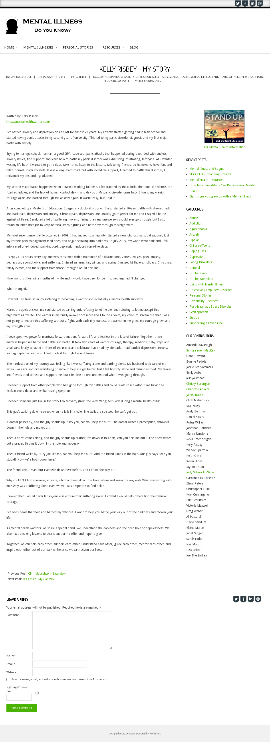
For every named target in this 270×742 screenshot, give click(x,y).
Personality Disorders (203, 301)
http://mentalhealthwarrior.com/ (28, 121)
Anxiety (194, 234)
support (123, 80)
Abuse (193, 218)
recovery (110, 80)
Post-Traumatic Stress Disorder (210, 306)
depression (143, 76)
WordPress (155, 733)
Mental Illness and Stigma (206, 168)
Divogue (130, 733)
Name (11, 655)
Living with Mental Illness (206, 284)
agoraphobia (114, 76)
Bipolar (194, 240)
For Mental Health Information (224, 147)
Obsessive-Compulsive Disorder (210, 290)
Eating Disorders (200, 262)
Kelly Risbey (160, 76)
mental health (179, 76)
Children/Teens (199, 245)
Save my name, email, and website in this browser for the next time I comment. (59, 679)
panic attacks (230, 76)
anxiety (129, 76)
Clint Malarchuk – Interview (47, 573)
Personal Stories (200, 295)
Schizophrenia (198, 312)
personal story (252, 76)
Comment (12, 615)
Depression (196, 256)
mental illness (201, 76)
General (81, 76)
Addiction (195, 223)
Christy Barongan (198, 383)
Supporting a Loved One (206, 323)
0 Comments (152, 80)
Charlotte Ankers (197, 389)
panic (216, 76)
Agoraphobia (198, 229)
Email (10, 664)
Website (11, 672)
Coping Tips (197, 251)
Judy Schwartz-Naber (200, 472)
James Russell (195, 394)
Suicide (194, 317)
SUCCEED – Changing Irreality (210, 174)
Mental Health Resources (206, 180)
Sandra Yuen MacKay (200, 350)
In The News (198, 273)
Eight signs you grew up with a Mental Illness (220, 196)
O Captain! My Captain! (39, 579)
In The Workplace (201, 279)
